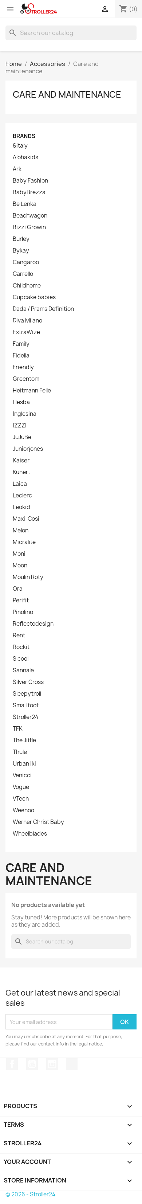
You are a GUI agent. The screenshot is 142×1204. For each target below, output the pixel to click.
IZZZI (20, 425)
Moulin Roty (28, 577)
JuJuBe (22, 437)
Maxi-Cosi (26, 519)
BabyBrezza (29, 192)
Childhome (27, 285)
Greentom (26, 379)
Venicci (22, 775)
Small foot (26, 705)
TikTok (72, 1064)
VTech (21, 798)
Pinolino (23, 612)
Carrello (23, 274)
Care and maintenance (67, 94)
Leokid (21, 507)
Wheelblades (30, 833)
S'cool (20, 658)
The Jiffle (24, 740)
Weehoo (23, 810)
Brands (24, 136)
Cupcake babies (34, 297)
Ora (18, 589)
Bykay (21, 250)
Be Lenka (24, 204)
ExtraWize (26, 332)
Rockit (21, 647)
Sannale (23, 670)
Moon (20, 565)
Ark (17, 169)
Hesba (21, 402)
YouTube (32, 1064)
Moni (19, 554)
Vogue (21, 787)
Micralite (24, 542)
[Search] (71, 33)
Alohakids (25, 157)
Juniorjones (28, 449)
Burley (21, 239)
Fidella (21, 355)
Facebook (12, 1064)
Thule (20, 752)
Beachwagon (30, 215)
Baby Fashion (30, 180)
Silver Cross (28, 682)
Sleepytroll (27, 693)
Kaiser (21, 460)
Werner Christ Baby (38, 822)
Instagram (52, 1064)
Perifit (21, 600)
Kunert (21, 472)
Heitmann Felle (32, 390)
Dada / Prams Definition (43, 309)
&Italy (20, 145)
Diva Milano (27, 320)
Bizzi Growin (29, 227)
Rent (19, 635)
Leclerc (22, 495)
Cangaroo (26, 262)
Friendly (23, 367)
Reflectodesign (33, 624)
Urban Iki (24, 763)
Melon (20, 530)
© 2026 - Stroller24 (30, 1194)
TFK (18, 728)
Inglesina (24, 414)
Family (21, 344)
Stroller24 (25, 717)
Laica (20, 484)
